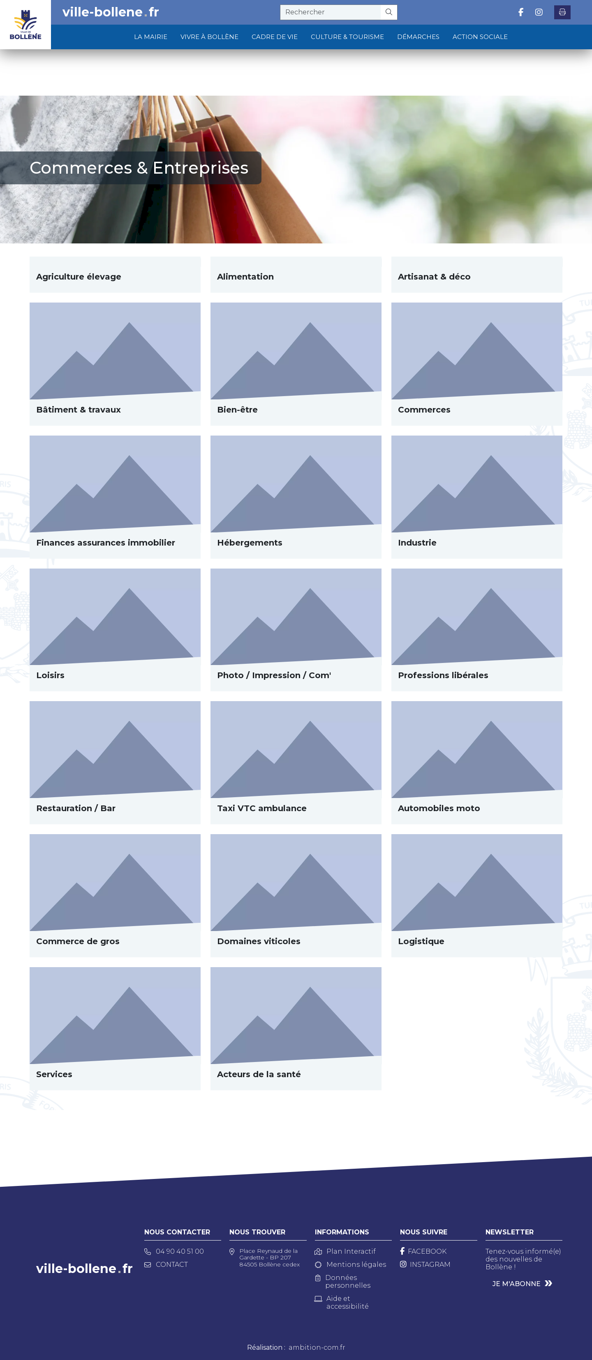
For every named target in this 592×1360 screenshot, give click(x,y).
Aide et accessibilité (342, 1302)
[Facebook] (423, 1251)
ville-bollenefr (110, 12)
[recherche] (330, 12)
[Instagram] (425, 1264)
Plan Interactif (345, 1251)
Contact (166, 1264)
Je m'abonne (517, 1284)
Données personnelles (343, 1281)
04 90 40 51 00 (174, 1251)
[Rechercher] (389, 12)
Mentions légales (350, 1264)
